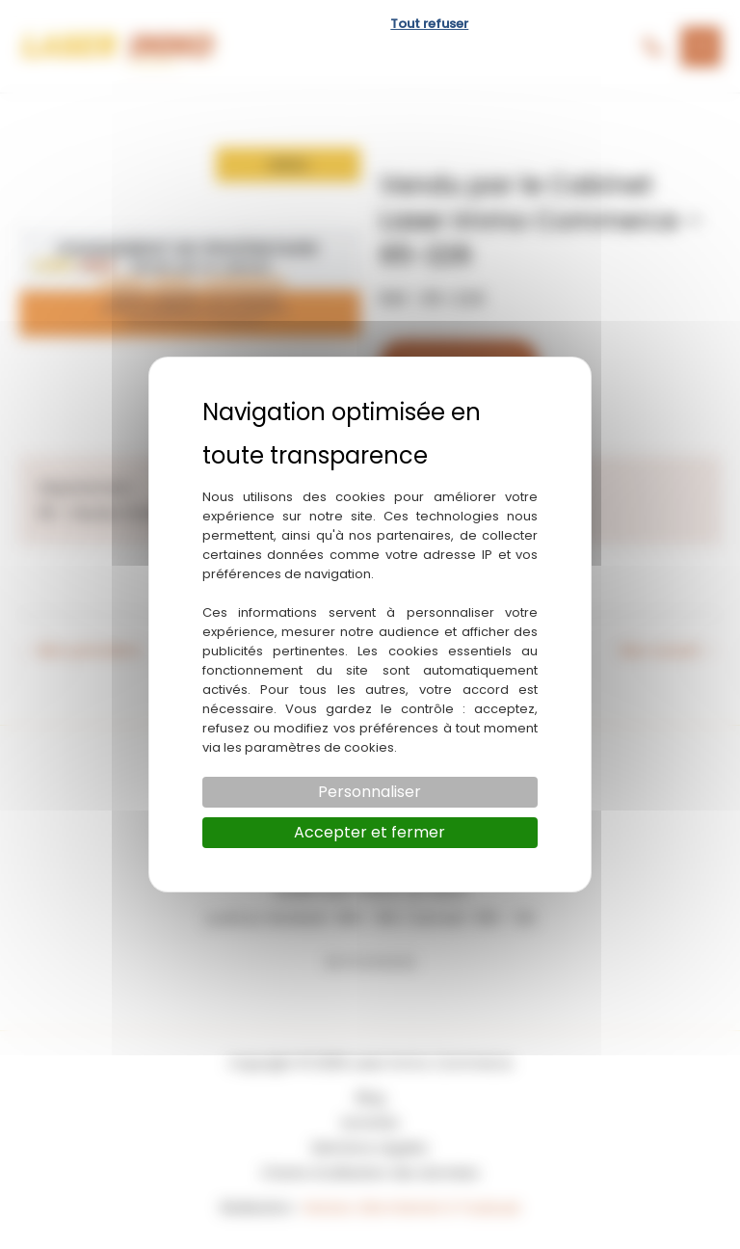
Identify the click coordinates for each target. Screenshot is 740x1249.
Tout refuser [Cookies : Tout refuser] (429, 23)
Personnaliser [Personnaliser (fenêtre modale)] (369, 792)
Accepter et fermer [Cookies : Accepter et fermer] (369, 832)
